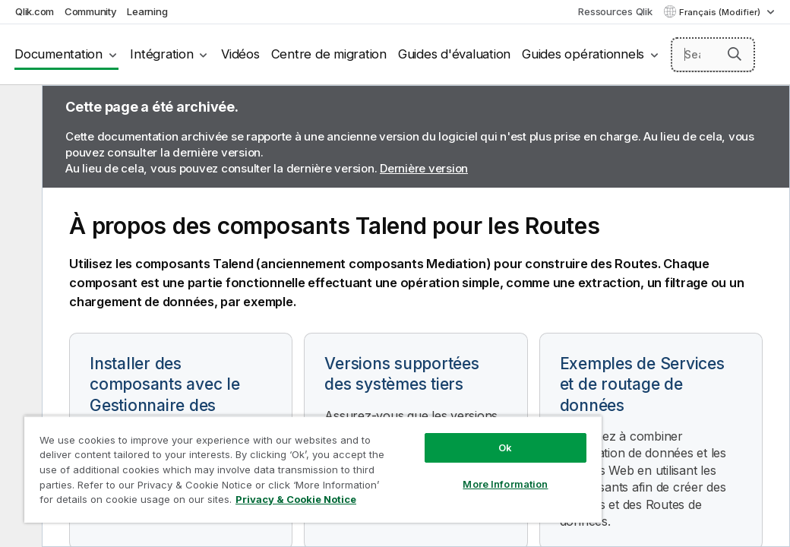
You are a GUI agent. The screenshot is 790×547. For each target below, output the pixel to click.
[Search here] (713, 55)
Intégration (161, 54)
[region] (253, 456)
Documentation (58, 54)
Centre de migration (329, 54)
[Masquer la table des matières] (19, 108)
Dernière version (424, 168)
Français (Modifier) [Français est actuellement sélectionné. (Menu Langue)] (721, 12)
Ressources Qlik (615, 11)
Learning (147, 11)
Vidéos (240, 54)
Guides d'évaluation (454, 54)
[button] (734, 54)
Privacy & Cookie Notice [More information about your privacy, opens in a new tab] (128, 502)
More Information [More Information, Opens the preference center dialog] (404, 457)
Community (91, 11)
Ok (405, 421)
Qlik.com (34, 11)
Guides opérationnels (583, 54)
